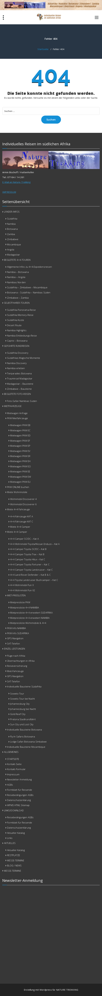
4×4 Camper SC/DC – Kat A (24, 538)
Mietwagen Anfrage (17, 413)
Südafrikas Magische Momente (23, 357)
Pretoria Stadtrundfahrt (23, 719)
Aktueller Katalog (16, 832)
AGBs (10, 784)
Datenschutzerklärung (19, 800)
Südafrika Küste (15, 320)
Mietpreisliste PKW (20, 602)
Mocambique (14, 244)
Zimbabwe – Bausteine (19, 388)
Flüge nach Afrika (16, 655)
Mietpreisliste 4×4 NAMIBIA (24, 607)
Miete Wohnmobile (17, 492)
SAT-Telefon (13, 643)
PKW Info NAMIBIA (16, 628)
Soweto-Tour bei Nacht (22, 698)
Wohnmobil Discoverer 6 (23, 504)
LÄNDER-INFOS (12, 211)
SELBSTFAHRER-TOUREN (17, 302)
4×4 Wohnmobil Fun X (22, 585)
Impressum (13, 774)
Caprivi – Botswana (17, 340)
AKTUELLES (10, 843)
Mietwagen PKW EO (20, 466)
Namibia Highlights (16, 330)
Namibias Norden (16, 282)
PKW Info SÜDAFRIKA (18, 633)
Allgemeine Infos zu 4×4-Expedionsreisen (29, 266)
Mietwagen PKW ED (20, 435)
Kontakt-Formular (16, 769)
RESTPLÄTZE (13, 855)
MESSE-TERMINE (15, 860)
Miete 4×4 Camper (20, 526)
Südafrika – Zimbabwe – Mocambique (27, 287)
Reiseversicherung (17, 665)
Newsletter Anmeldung (19, 779)
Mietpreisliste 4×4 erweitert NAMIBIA (30, 617)
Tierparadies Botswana (19, 373)
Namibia (11, 223)
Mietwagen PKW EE (20, 471)
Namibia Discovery (17, 363)
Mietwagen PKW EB (20, 425)
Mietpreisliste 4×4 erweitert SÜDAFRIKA (31, 612)
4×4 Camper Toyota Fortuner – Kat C (29, 564)
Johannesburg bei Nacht (23, 708)
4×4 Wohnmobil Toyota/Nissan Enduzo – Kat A (35, 543)
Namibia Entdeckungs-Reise (22, 335)
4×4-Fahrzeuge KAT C (21, 521)
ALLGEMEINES (11, 751)
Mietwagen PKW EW (20, 476)
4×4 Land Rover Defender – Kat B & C (30, 574)
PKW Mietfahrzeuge (17, 418)
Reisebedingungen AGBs (20, 795)
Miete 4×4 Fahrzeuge (18, 509)
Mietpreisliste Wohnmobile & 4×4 (28, 622)
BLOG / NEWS (14, 865)
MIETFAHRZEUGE (13, 406)
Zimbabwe (12, 239)
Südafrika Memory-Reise (20, 314)
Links (9, 837)
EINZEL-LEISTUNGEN (14, 648)
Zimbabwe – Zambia (18, 297)
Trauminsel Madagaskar (19, 378)
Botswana (12, 228)
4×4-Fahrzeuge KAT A (21, 516)
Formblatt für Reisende (19, 789)
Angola (10, 249)
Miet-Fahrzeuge (15, 671)
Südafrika (12, 218)
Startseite (43, 49)
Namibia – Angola (16, 277)
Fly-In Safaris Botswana (22, 736)
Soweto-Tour (17, 693)
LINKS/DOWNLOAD (14, 810)
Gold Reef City (17, 714)
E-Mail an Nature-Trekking (16, 182)
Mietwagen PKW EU (20, 481)
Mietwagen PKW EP (20, 445)
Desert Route (14, 325)
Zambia (11, 234)
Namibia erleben (16, 368)
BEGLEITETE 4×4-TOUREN (17, 259)
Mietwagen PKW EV (20, 451)
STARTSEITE (13, 759)
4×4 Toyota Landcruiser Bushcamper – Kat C (34, 580)
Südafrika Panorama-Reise (21, 309)
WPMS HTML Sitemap (18, 805)
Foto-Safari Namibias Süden (22, 400)
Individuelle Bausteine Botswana (24, 729)
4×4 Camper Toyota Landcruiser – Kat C (31, 569)
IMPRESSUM (9, 191)
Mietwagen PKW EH (20, 461)
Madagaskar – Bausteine (20, 383)
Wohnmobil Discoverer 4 (23, 499)
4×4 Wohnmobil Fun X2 (22, 590)
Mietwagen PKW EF (20, 440)
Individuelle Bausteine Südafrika (24, 686)
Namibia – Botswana (18, 272)
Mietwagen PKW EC (20, 430)
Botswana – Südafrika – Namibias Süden (28, 292)
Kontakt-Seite (14, 764)
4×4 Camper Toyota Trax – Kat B (27, 554)
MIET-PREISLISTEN (16, 595)
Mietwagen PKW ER (20, 456)
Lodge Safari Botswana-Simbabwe (28, 741)
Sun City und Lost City (21, 724)
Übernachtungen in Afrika (20, 660)
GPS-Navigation (15, 638)
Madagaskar (13, 254)
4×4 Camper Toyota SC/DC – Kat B (28, 549)
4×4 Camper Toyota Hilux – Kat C (27, 559)
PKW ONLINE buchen (18, 487)
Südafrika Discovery (17, 352)
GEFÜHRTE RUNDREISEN (16, 345)
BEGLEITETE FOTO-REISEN (17, 393)
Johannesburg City (20, 703)
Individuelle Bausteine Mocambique (26, 746)
